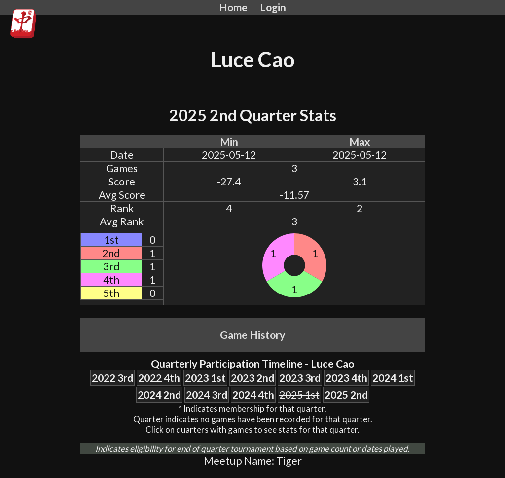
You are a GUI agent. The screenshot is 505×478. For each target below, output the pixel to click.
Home (233, 7)
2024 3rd (206, 394)
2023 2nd (252, 377)
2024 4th (253, 394)
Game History (252, 335)
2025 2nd (346, 394)
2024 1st (392, 377)
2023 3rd (300, 377)
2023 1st (205, 377)
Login (273, 7)
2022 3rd (112, 377)
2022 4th (159, 377)
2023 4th (346, 377)
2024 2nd (159, 394)
